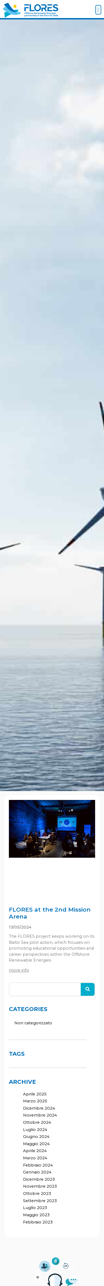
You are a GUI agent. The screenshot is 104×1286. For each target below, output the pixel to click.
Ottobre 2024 (37, 1122)
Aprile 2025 (35, 1094)
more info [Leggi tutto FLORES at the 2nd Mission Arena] (19, 970)
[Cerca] (88, 989)
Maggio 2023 (36, 1214)
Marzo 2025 (35, 1101)
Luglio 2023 (35, 1207)
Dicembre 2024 (39, 1108)
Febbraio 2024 (38, 1165)
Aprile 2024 (35, 1150)
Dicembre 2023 (39, 1179)
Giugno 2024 (36, 1136)
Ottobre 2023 (37, 1193)
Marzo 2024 (35, 1157)
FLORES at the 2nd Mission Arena (50, 913)
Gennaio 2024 (37, 1172)
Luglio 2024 (35, 1129)
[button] (98, 9)
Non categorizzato (33, 1022)
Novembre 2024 (40, 1115)
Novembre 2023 (40, 1186)
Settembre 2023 (40, 1200)
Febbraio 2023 (38, 1222)
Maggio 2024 (36, 1143)
